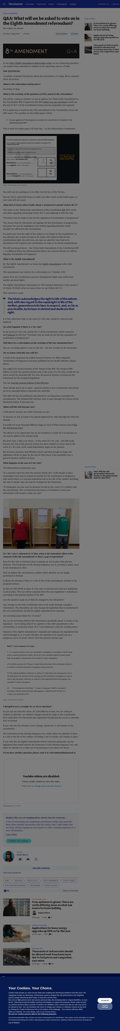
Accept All (105, 1000)
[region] (60, 1004)
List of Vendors (14, 1023)
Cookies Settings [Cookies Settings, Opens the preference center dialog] (105, 1006)
